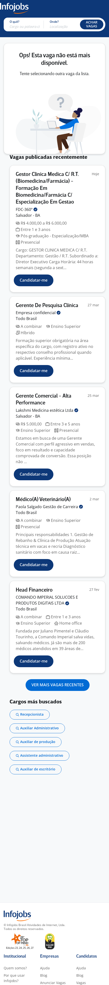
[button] (91, 24)
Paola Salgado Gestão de (49, 506)
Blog (43, 975)
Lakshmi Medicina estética (47, 410)
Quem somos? (15, 968)
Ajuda (45, 968)
